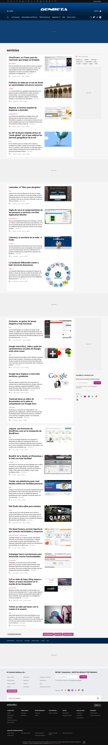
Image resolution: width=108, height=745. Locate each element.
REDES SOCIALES (44, 17)
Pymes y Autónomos (95, 715)
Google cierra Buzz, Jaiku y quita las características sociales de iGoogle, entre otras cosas (25, 348)
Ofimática (12, 407)
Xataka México (11, 733)
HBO (96, 63)
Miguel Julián (16, 231)
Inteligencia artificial (45, 677)
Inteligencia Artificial (45, 687)
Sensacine (37, 713)
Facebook (97, 17)
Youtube (85, 396)
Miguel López (16, 76)
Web (10, 141)
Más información (56, 743)
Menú (11, 11)
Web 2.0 (11, 268)
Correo (11, 88)
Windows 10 (79, 59)
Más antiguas (68, 634)
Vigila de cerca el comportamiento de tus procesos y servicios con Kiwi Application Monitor (26, 212)
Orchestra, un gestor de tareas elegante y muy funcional (22, 322)
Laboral (43, 640)
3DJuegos (23, 713)
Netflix (9, 687)
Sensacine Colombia (40, 735)
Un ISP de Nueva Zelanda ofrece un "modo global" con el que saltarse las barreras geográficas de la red (25, 135)
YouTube (78, 63)
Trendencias (79, 713)
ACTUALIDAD (15, 17)
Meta (95, 61)
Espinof (37, 715)
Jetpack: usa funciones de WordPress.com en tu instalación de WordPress (25, 431)
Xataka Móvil (10, 715)
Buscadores (12, 588)
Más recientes (48, 634)
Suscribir (97, 382)
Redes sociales (35, 640)
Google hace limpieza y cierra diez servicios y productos (24, 375)
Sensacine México (39, 733)
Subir (96, 705)
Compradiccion (80, 717)
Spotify (91, 63)
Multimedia (12, 63)
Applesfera (9, 717)
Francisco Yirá (17, 522)
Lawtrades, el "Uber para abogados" (25, 187)
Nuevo (96, 11)
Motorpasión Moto (67, 715)
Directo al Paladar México (53, 733)
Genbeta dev (43, 680)
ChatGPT (86, 59)
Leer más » (30, 73)
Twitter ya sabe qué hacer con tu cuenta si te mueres (23, 608)
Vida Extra (23, 715)
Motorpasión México (68, 733)
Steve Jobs (94, 59)
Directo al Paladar (53, 713)
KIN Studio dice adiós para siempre (25, 506)
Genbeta (54, 9)
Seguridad (26, 680)
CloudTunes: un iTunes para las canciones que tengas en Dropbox (24, 58)
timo (48, 640)
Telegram (100, 17)
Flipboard (94, 17)
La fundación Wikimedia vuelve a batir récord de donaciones (24, 263)
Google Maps (88, 61)
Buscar (97, 698)
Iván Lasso (16, 367)
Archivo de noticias (15, 634)
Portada (59, 634)
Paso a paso (19, 640)
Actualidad (12, 560)
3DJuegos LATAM (25, 733)
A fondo (11, 243)
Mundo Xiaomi (10, 722)
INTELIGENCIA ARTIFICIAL (29, 17)
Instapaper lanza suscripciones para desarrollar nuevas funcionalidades (25, 555)
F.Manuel (16, 101)
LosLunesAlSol (17, 340)
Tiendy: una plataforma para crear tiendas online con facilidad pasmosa (26, 482)
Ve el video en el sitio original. (53, 399)
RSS (92, 396)
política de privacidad (76, 680)
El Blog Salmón (94, 713)
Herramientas (13, 114)
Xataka (9, 713)
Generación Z (79, 61)
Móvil (10, 510)
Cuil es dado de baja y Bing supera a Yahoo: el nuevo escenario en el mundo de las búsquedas (25, 581)
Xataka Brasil (10, 735)
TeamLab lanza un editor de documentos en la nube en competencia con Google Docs (22, 401)
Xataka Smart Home (12, 720)
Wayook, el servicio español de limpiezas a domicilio (23, 109)
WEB (63, 17)
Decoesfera (79, 715)
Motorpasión (66, 713)
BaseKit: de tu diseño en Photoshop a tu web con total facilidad (26, 457)
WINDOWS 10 (56, 17)
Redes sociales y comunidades (18, 535)
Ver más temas (12, 691)
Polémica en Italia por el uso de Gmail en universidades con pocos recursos (26, 83)
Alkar (14, 475)
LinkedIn (77, 399)
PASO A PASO (71, 17)
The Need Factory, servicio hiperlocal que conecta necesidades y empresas (26, 530)
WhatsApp (26, 687)
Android (85, 63)
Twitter (91, 17)
